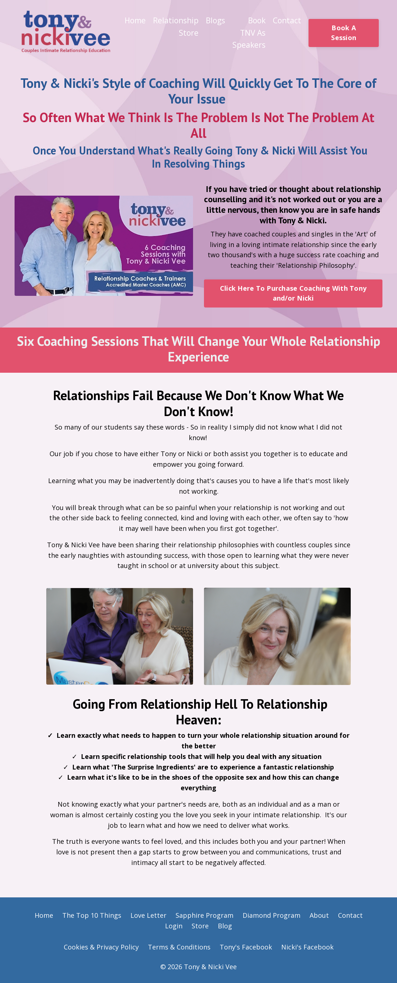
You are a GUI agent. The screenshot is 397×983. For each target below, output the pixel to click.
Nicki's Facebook (307, 947)
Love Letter (149, 915)
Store (200, 925)
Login (173, 925)
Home (135, 20)
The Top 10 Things (91, 915)
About (319, 915)
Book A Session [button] (343, 32)
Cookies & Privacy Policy (101, 947)
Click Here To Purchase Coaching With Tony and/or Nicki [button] (293, 293)
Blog (225, 925)
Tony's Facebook (246, 947)
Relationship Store (175, 26)
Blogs (215, 20)
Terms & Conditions (179, 947)
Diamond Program (271, 915)
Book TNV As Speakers (249, 32)
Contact (287, 20)
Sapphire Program (204, 915)
